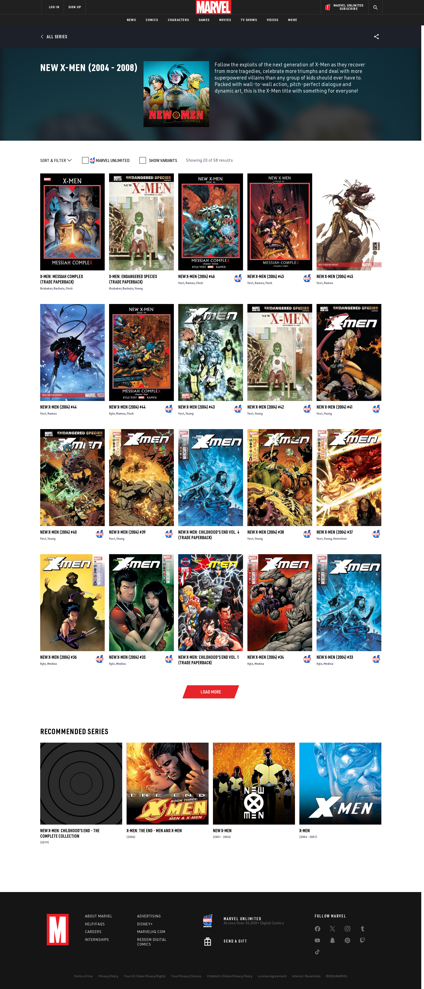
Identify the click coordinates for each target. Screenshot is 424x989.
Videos (272, 20)
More (292, 20)
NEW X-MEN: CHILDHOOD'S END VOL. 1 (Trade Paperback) (208, 689)
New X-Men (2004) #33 (335, 687)
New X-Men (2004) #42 (265, 436)
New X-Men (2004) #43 (196, 436)
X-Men (304, 860)
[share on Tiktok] (317, 953)
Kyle (112, 443)
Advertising (149, 916)
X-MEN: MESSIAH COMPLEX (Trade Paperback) (61, 308)
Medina (52, 693)
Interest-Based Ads (306, 976)
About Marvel (98, 916)
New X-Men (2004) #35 (127, 687)
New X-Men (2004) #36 (58, 687)
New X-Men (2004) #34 (265, 687)
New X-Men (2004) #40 (58, 562)
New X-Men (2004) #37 (335, 562)
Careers (93, 931)
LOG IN (54, 7)
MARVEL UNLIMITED (113, 190)
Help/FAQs (95, 924)
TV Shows (249, 20)
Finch (69, 318)
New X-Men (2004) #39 (127, 562)
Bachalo (59, 318)
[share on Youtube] (317, 941)
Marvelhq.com (151, 931)
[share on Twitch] (362, 941)
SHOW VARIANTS (163, 190)
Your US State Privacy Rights (145, 976)
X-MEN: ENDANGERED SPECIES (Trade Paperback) (133, 308)
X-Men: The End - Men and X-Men (154, 860)
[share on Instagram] (347, 929)
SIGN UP (74, 7)
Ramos (190, 313)
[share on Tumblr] (362, 929)
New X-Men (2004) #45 (265, 306)
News (131, 20)
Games (204, 20)
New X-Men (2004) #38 (265, 562)
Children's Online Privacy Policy (229, 976)
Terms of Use (83, 976)
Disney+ (145, 924)
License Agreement (272, 976)
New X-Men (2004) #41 (335, 436)
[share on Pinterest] (347, 941)
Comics (152, 20)
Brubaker (46, 318)
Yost (181, 313)
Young (139, 318)
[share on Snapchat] (332, 941)
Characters (178, 20)
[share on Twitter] (332, 929)
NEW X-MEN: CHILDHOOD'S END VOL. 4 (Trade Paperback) (208, 564)
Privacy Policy (108, 976)
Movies (225, 20)
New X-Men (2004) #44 (58, 436)
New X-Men (222, 860)
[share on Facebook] (317, 930)
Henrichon (340, 568)
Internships (97, 939)
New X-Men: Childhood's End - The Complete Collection (70, 863)
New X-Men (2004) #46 (196, 306)
